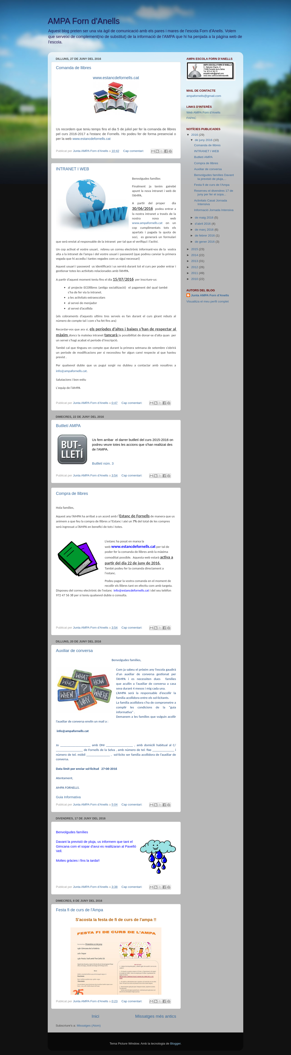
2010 (195, 279)
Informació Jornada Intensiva (213, 210)
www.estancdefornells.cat (92, 139)
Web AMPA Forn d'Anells (203, 112)
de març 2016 (204, 229)
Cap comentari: (134, 151)
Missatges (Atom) (89, 1025)
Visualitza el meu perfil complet (207, 301)
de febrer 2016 (205, 235)
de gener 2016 (205, 241)
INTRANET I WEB (72, 169)
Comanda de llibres (73, 67)
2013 (195, 261)
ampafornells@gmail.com (203, 96)
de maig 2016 (204, 217)
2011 (195, 273)
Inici (95, 1016)
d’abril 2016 (203, 223)
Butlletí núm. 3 (103, 463)
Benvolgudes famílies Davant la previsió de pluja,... (214, 176)
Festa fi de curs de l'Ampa (79, 910)
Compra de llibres (72, 493)
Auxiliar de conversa (74, 650)
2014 (195, 255)
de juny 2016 (204, 140)
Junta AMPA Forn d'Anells (210, 295)
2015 (195, 249)
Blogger (175, 1043)
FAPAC (191, 118)
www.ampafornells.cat (147, 223)
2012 (195, 267)
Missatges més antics (155, 1016)
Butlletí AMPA (68, 425)
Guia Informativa (68, 797)
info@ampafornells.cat (71, 371)
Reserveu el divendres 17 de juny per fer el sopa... (213, 192)
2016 (195, 134)
